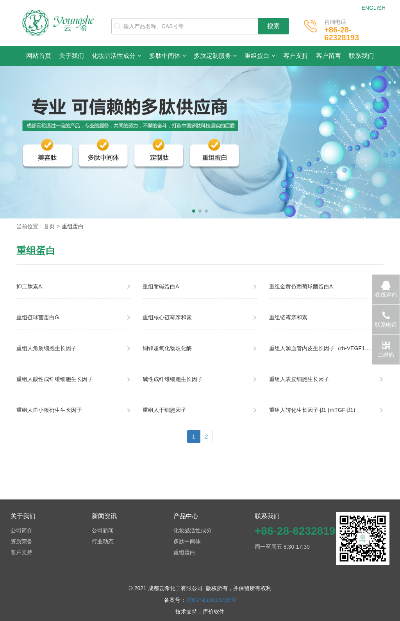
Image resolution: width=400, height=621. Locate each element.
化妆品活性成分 (116, 55)
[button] (193, 211)
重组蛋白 (260, 55)
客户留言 (328, 55)
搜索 (273, 26)
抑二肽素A (29, 286)
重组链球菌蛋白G (37, 317)
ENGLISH (374, 8)
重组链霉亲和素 (288, 317)
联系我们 (361, 55)
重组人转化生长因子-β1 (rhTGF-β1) (312, 410)
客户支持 (295, 55)
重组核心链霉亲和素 (167, 317)
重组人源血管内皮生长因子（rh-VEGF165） (323, 348)
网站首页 (40, 55)
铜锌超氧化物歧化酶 (167, 348)
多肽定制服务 (215, 55)
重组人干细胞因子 (164, 410)
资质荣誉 (21, 541)
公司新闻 (103, 530)
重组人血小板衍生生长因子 (49, 410)
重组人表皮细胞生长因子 (299, 379)
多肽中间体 (167, 55)
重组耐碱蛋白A (161, 286)
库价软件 (214, 611)
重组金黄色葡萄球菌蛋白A (301, 286)
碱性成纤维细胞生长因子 (173, 379)
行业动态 (103, 541)
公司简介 (21, 530)
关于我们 (71, 55)
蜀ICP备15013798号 (211, 600)
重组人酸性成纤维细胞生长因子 (54, 379)
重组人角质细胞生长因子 (46, 348)
